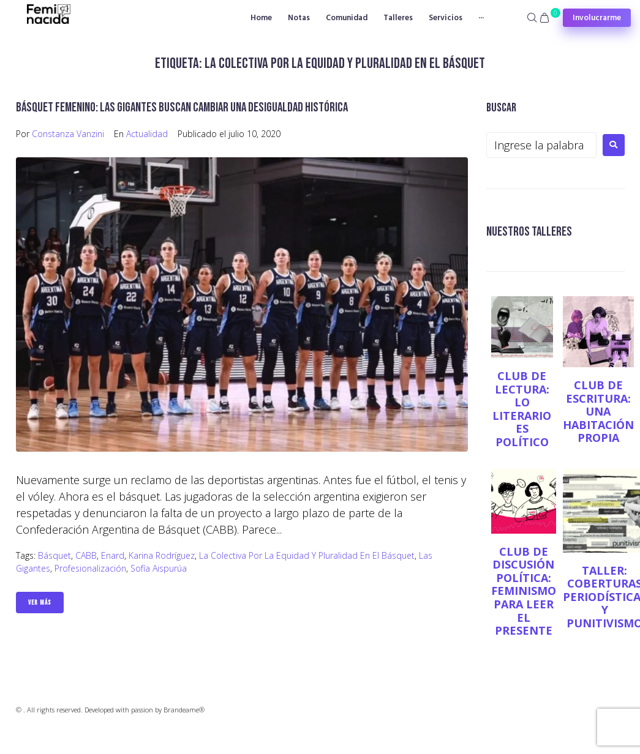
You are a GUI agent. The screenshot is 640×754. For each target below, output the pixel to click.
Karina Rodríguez (162, 555)
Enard (112, 555)
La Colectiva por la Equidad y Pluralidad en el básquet (307, 555)
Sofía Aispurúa (158, 568)
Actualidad (147, 134)
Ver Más (39, 603)
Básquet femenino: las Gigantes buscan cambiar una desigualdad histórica (182, 107)
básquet (54, 555)
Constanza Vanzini (68, 134)
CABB (86, 555)
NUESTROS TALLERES (529, 231)
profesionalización (90, 568)
